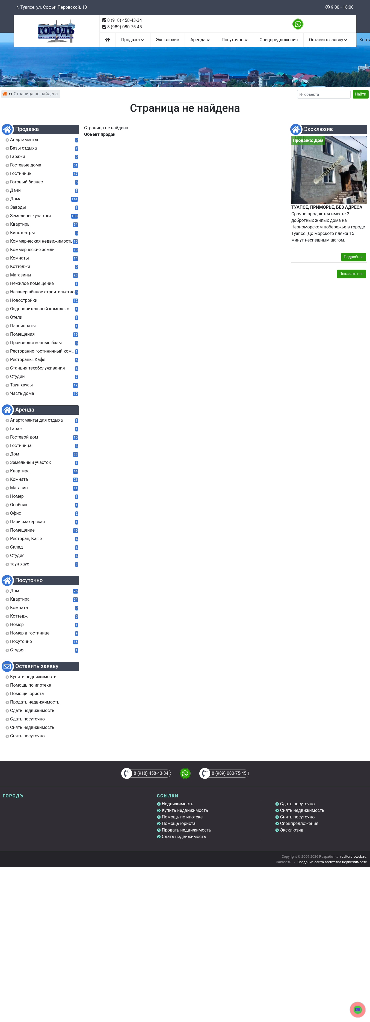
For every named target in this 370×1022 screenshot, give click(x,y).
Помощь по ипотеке (182, 817)
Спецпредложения (279, 39)
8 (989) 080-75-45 (124, 26)
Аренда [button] (200, 39)
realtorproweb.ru (353, 856)
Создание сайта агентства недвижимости (332, 862)
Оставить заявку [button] (328, 39)
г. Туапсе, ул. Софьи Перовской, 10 (51, 7)
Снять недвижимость (302, 810)
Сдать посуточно (297, 803)
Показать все (351, 274)
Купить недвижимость (185, 810)
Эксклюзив (167, 39)
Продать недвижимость (186, 830)
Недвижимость (177, 803)
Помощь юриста (179, 823)
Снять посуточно (297, 817)
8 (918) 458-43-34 (124, 20)
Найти (360, 94)
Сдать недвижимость (184, 836)
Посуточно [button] (235, 39)
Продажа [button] (133, 39)
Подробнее (353, 257)
